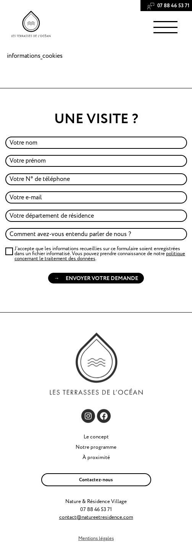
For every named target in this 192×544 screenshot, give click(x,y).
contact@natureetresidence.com (96, 517)
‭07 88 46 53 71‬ (172, 6)
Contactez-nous (96, 479)
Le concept (96, 436)
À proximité (96, 457)
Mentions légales (96, 538)
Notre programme (96, 447)
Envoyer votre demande (102, 278)
